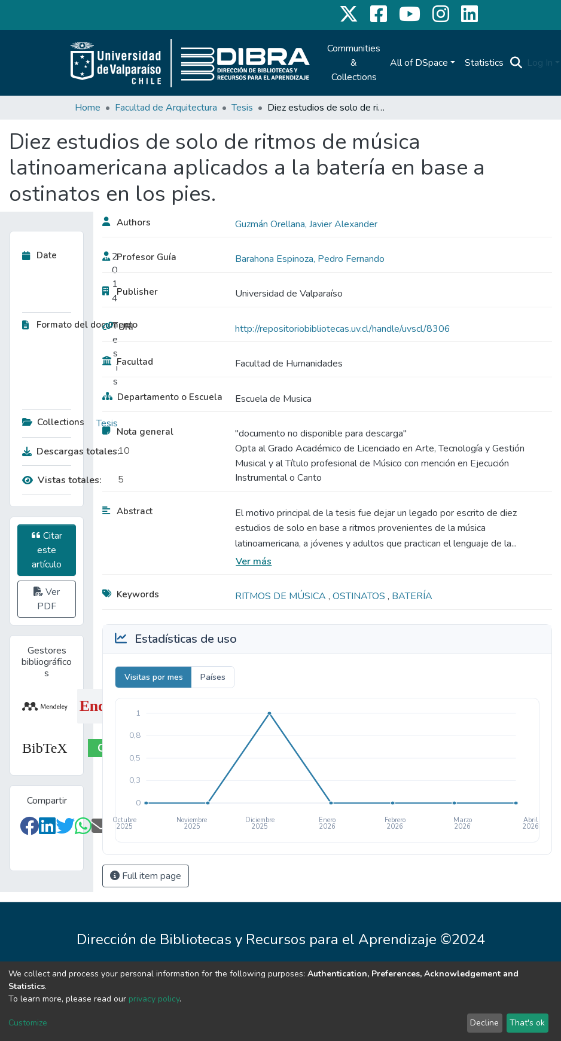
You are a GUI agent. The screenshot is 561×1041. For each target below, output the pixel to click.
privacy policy (154, 999)
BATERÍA (412, 596)
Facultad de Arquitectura (166, 107)
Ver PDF (46, 599)
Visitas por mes (153, 677)
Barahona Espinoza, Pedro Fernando (310, 258)
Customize (27, 1022)
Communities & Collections (353, 63)
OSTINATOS (360, 596)
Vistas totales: (62, 480)
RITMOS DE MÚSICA (281, 596)
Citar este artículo (47, 550)
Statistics (484, 62)
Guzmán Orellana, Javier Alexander (306, 224)
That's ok (527, 1022)
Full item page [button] (145, 876)
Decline (484, 1022)
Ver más (254, 561)
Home (87, 107)
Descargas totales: (67, 451)
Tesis (242, 107)
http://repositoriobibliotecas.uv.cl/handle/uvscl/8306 (342, 328)
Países (212, 677)
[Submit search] (515, 63)
